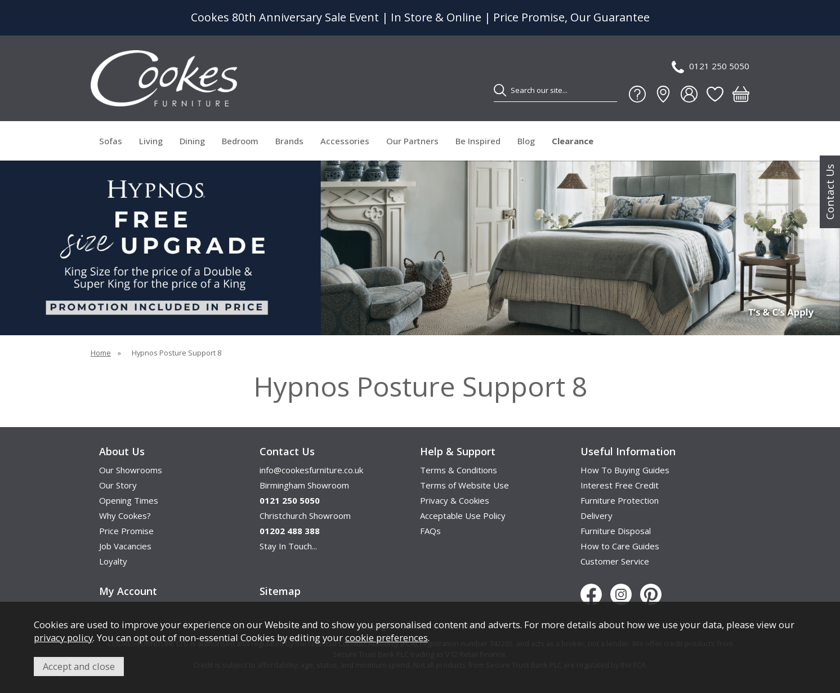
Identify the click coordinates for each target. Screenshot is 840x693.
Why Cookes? (125, 515)
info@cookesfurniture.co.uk (311, 470)
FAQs (430, 530)
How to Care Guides (619, 546)
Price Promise (126, 530)
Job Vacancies (125, 546)
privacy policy (63, 637)
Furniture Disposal (615, 530)
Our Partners (412, 140)
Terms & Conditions (458, 470)
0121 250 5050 (710, 66)
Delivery (596, 515)
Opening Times (128, 500)
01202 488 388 (290, 530)
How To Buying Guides (624, 470)
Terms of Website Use (464, 485)
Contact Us (830, 192)
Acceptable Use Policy (463, 515)
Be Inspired (478, 140)
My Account (128, 591)
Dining (192, 140)
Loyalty (113, 561)
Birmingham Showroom (304, 485)
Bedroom (240, 140)
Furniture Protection (619, 500)
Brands (289, 140)
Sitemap (280, 591)
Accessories (344, 140)
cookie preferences (386, 637)
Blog (526, 140)
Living (151, 140)
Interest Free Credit (619, 485)
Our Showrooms (130, 470)
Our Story (118, 485)
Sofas (110, 140)
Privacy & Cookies (454, 500)
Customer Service (614, 561)
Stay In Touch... (288, 546)
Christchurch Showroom (305, 515)
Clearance (572, 140)
